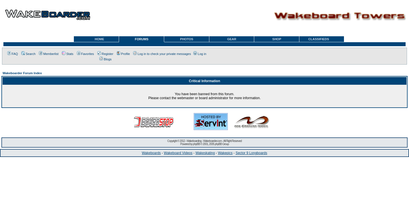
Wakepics (225, 153)
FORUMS (142, 39)
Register (105, 54)
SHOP (276, 39)
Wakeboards (151, 153)
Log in (199, 54)
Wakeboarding (194, 141)
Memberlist (49, 54)
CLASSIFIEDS (318, 39)
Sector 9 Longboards (251, 153)
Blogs (105, 59)
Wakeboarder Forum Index (22, 73)
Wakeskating (205, 153)
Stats (67, 54)
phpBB (196, 144)
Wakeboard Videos (178, 153)
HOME (99, 39)
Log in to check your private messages (162, 54)
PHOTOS (186, 39)
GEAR (231, 39)
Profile (123, 54)
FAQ (12, 54)
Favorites (85, 54)
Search (28, 54)
